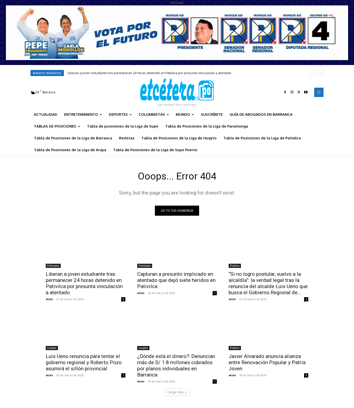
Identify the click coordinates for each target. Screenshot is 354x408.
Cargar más (177, 392)
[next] (320, 73)
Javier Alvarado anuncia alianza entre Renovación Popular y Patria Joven (267, 363)
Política (234, 266)
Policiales (53, 266)
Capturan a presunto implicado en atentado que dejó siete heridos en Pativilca (176, 280)
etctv (49, 299)
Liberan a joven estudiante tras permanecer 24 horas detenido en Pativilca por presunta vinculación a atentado (149, 73)
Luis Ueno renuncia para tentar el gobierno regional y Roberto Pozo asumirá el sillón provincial (84, 363)
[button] (319, 92)
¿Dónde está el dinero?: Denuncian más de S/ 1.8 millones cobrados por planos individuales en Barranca (176, 366)
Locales (52, 348)
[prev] (313, 73)
